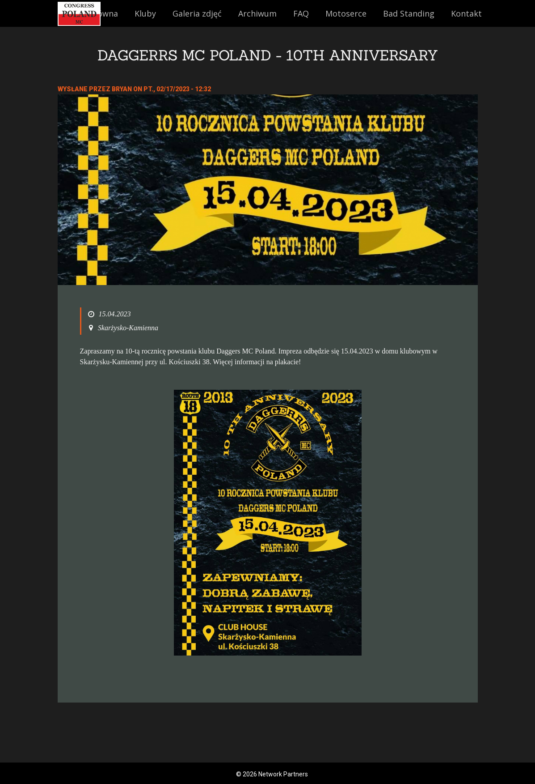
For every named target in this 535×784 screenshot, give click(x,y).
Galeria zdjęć (197, 13)
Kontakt (466, 13)
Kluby (145, 13)
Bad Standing (408, 13)
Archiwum (257, 13)
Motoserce (345, 13)
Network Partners (283, 774)
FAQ (301, 13)
